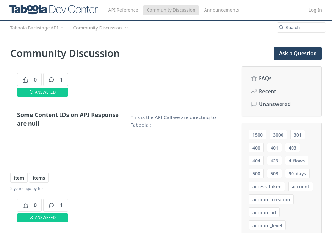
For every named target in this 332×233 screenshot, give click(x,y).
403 (292, 148)
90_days (297, 174)
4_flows (297, 161)
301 (298, 135)
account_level (267, 225)
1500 (257, 135)
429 (274, 161)
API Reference (123, 10)
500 (256, 174)
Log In (315, 10)
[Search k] (301, 27)
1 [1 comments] (56, 79)
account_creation (271, 199)
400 (256, 148)
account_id (264, 212)
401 (274, 148)
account (300, 186)
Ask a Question (298, 53)
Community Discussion (171, 10)
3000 (278, 135)
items (39, 178)
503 (274, 174)
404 (256, 161)
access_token (267, 186)
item (19, 178)
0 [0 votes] (29, 79)
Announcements (221, 10)
